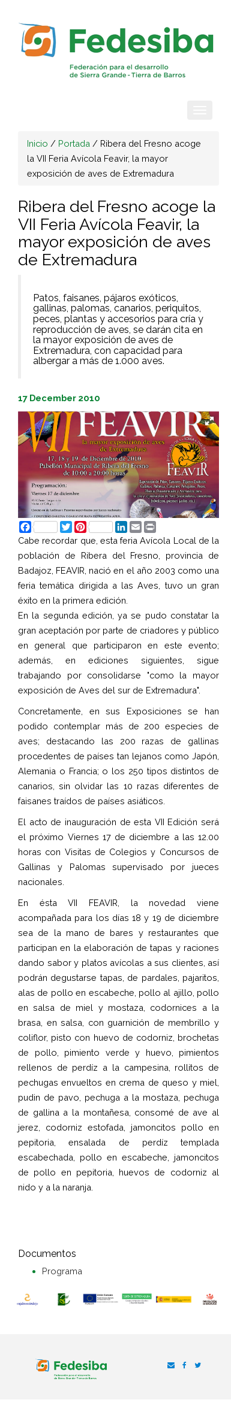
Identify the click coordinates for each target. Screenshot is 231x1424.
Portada (74, 143)
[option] (27, 1300)
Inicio (37, 143)
